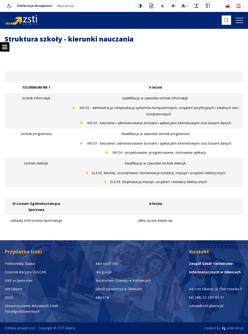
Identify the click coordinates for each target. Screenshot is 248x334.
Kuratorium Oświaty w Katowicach (123, 280)
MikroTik (102, 297)
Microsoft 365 (107, 263)
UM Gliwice (14, 288)
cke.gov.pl (103, 272)
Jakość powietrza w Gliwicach (119, 288)
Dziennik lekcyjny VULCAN (25, 272)
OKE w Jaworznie (18, 280)
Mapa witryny (65, 6)
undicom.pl (232, 328)
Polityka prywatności (20, 328)
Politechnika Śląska (20, 263)
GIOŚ (9, 297)
